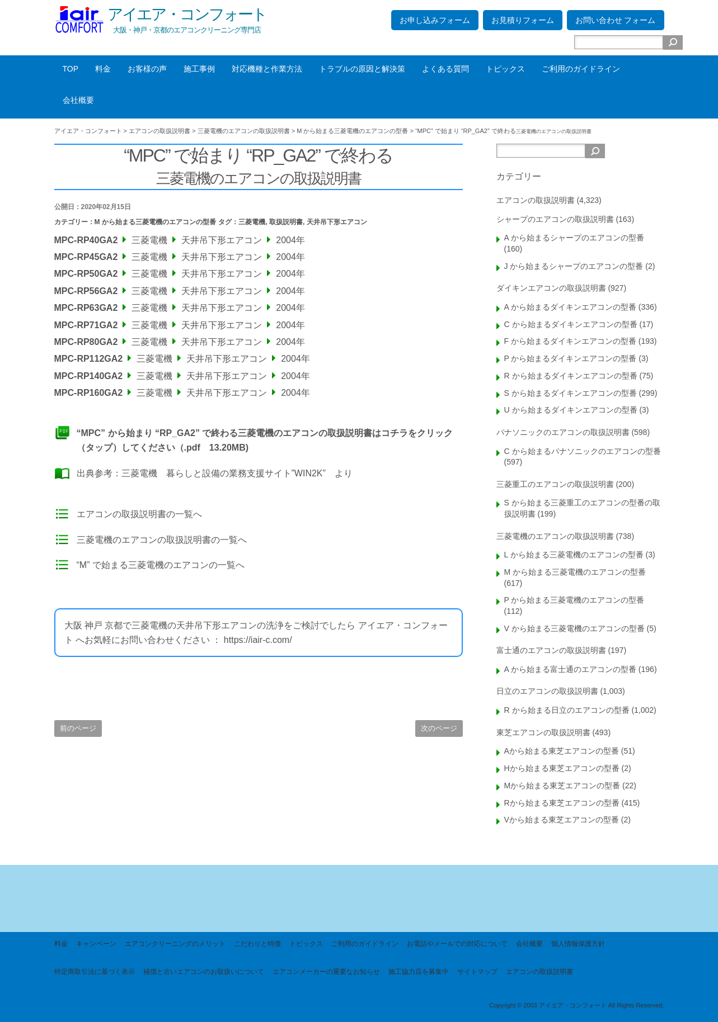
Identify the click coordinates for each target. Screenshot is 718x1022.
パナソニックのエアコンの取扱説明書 (563, 432)
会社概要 (78, 100)
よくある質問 (445, 68)
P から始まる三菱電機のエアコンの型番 (574, 599)
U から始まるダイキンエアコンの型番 (570, 409)
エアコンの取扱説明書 (535, 200)
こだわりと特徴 (257, 944)
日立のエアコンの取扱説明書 (547, 691)
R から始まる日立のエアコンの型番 (567, 710)
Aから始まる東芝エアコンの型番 (561, 750)
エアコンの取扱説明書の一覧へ (139, 514)
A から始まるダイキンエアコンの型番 (570, 306)
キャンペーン (96, 944)
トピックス (505, 68)
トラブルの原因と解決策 (362, 68)
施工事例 (199, 68)
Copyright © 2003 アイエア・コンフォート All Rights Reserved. (576, 1005)
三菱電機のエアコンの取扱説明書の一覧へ (162, 540)
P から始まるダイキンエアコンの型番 (570, 358)
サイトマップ (477, 972)
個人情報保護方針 (578, 944)
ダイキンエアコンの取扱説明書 (551, 287)
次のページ (439, 728)
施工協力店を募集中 (418, 972)
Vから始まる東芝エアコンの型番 (561, 819)
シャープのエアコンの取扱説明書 (555, 219)
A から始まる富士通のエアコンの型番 (570, 669)
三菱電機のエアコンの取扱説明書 (555, 536)
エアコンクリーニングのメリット (175, 944)
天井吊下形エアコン (337, 222)
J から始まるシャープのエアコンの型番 (574, 266)
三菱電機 (251, 222)
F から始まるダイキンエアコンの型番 (570, 341)
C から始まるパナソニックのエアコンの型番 (582, 451)
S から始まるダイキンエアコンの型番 (570, 393)
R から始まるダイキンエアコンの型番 (570, 375)
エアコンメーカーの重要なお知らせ (326, 972)
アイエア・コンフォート (186, 14)
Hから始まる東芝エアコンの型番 (562, 768)
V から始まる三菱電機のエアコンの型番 (574, 628)
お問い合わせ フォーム (615, 20)
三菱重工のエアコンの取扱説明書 (555, 484)
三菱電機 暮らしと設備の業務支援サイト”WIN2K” (223, 473)
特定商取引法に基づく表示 (94, 972)
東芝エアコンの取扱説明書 (543, 732)
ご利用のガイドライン (581, 68)
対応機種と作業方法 (267, 68)
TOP (71, 68)
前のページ (78, 728)
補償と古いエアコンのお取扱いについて (203, 972)
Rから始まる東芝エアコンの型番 (562, 802)
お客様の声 (147, 68)
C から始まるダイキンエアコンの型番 (570, 324)
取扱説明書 (286, 222)
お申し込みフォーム (435, 20)
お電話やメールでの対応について (457, 944)
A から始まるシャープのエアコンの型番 (574, 237)
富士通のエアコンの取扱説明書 (551, 650)
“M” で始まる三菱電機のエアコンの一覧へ (161, 565)
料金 (103, 68)
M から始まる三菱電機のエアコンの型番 (155, 222)
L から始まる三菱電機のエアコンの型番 (574, 554)
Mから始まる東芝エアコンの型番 (562, 785)
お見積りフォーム (522, 20)
